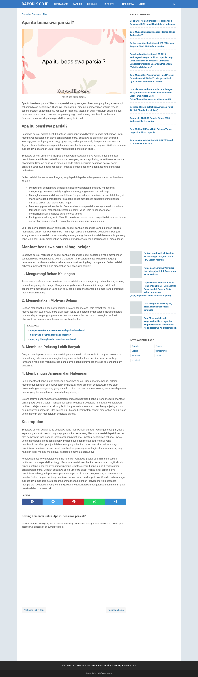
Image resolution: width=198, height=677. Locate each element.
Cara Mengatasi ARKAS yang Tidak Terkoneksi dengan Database (158, 306)
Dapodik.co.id (35, 4)
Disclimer (90, 665)
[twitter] (53, 502)
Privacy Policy (104, 665)
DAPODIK (77, 4)
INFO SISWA (128, 4)
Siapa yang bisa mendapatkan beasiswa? (50, 335)
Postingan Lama (116, 610)
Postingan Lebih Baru (34, 610)
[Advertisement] (74, 635)
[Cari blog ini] (174, 4)
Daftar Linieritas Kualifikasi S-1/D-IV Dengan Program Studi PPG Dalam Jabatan (159, 256)
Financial (136, 355)
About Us (66, 665)
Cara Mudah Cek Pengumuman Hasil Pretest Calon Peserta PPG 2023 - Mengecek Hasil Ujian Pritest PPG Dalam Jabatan (152, 78)
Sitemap (117, 665)
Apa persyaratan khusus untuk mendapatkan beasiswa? (57, 330)
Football (136, 360)
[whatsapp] (94, 502)
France (158, 346)
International (130, 665)
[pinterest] (73, 502)
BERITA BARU (61, 4)
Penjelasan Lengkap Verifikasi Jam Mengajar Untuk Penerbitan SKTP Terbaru (160, 271)
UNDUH (142, 4)
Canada (135, 346)
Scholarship (161, 351)
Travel (158, 355)
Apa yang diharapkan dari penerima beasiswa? (53, 339)
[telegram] (115, 502)
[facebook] (32, 502)
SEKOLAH (92, 4)
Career (135, 351)
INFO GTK (109, 4)
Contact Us (78, 665)
